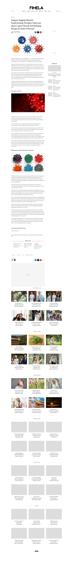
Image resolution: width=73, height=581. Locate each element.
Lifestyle (54, 72)
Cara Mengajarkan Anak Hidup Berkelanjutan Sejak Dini (54, 348)
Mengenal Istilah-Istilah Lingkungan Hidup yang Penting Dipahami (36, 392)
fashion (28, 11)
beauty (32, 11)
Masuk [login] (57, 11)
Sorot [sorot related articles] (37, 505)
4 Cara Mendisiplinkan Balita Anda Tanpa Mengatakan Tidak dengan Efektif (19, 435)
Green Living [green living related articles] (37, 331)
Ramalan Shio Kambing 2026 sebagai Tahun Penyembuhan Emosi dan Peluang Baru (36, 498)
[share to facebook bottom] (35, 260)
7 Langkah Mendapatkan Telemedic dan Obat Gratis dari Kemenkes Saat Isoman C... (38, 246)
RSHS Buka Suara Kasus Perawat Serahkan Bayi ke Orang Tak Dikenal (54, 523)
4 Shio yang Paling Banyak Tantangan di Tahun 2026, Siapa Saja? (19, 479)
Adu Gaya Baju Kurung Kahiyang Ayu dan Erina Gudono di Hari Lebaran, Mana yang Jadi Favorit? (36, 305)
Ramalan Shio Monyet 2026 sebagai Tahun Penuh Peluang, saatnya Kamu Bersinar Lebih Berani (19, 498)
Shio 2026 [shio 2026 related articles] (36, 462)
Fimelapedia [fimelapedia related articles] (36, 375)
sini (12, 236)
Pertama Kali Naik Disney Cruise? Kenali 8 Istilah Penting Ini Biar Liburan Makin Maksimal (36, 411)
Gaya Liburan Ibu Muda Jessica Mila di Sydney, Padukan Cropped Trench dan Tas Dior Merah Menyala (36, 455)
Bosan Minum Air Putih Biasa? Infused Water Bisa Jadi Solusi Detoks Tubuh (19, 305)
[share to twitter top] (38, 32)
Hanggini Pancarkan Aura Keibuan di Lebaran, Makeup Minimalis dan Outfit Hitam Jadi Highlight (19, 324)
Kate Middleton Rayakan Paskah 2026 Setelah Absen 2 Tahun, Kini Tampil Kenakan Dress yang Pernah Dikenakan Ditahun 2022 (19, 367)
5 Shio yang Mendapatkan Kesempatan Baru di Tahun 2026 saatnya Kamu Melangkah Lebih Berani (53, 479)
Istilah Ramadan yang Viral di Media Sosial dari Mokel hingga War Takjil (19, 411)
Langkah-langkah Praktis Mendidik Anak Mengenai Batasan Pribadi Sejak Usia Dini (19, 455)
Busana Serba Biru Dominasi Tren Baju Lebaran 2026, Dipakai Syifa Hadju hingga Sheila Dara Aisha (54, 305)
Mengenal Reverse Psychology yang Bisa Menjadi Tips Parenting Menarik (54, 435)
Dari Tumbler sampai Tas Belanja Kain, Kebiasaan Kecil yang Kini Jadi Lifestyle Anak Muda (54, 367)
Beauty (54, 79)
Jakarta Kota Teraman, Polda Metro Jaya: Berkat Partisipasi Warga (36, 542)
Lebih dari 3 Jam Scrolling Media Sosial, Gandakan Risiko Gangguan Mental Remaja (54, 455)
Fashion (54, 92)
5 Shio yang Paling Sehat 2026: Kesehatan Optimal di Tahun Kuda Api (36, 479)
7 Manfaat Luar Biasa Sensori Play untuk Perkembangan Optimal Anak (36, 435)
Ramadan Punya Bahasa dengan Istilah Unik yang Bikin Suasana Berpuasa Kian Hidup (54, 411)
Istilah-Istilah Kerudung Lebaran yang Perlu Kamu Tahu (54, 392)
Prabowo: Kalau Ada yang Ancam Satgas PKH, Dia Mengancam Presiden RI (19, 542)
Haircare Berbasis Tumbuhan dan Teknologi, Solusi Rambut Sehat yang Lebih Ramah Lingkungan (36, 367)
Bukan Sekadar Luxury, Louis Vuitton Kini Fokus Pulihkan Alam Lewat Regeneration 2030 (19, 348)
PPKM (35, 84)
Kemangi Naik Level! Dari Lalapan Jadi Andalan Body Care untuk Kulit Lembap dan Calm (36, 348)
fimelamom (41, 11)
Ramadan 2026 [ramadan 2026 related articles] (37, 288)
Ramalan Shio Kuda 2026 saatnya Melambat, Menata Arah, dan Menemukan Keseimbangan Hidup (54, 498)
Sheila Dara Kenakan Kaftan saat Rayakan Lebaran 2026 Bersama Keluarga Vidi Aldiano (53, 324)
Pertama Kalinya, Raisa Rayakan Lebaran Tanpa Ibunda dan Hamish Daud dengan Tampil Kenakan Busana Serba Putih (36, 324)
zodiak (45, 11)
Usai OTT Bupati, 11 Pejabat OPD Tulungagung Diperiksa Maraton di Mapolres (19, 523)
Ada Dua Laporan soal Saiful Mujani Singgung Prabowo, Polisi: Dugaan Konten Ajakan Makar (54, 542)
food (36, 11)
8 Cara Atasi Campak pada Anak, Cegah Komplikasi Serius (19, 392)
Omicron (26, 61)
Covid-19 (30, 58)
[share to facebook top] (35, 32)
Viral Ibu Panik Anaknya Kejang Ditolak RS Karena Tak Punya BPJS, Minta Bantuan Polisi (36, 523)
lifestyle (24, 11)
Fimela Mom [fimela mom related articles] (37, 418)
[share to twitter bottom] (38, 260)
